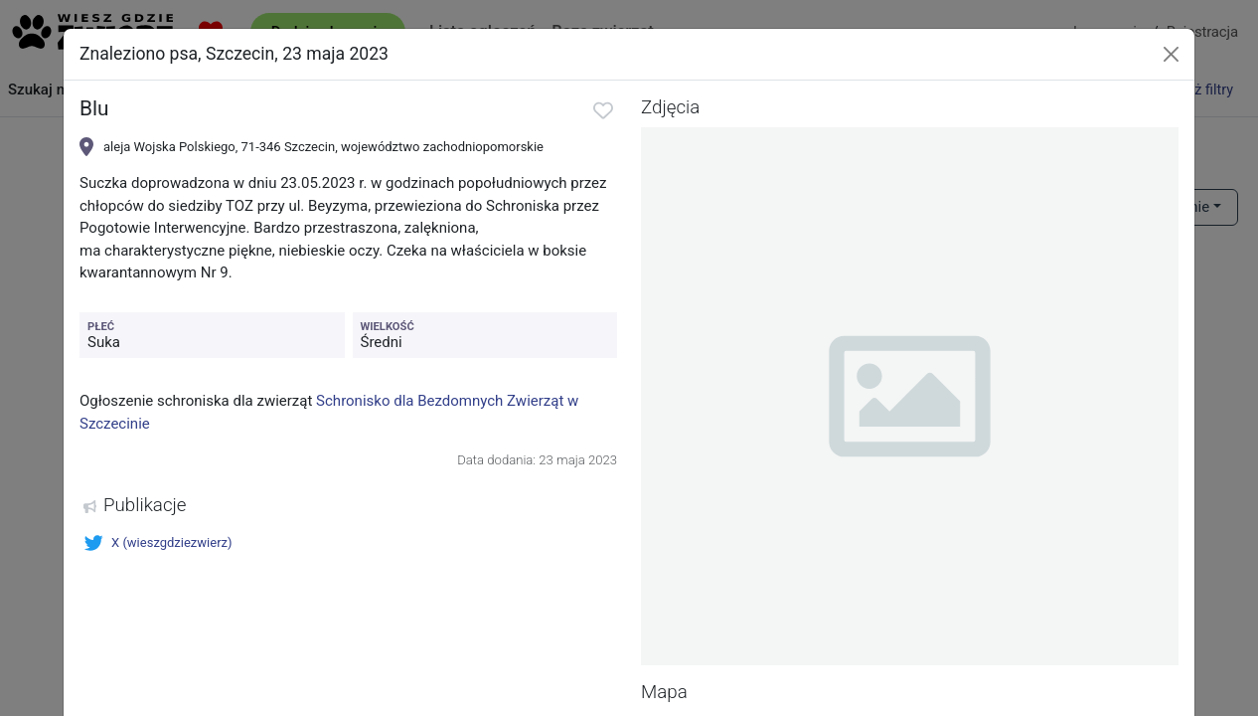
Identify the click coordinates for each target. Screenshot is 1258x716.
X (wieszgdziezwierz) (158, 543)
